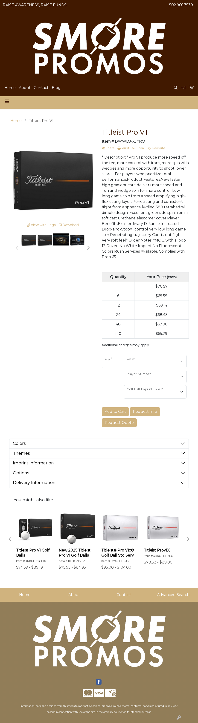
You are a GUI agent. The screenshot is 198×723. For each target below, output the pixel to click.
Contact (41, 88)
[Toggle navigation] (7, 101)
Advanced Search (173, 595)
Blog (56, 88)
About (25, 88)
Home (10, 88)
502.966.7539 (181, 5)
